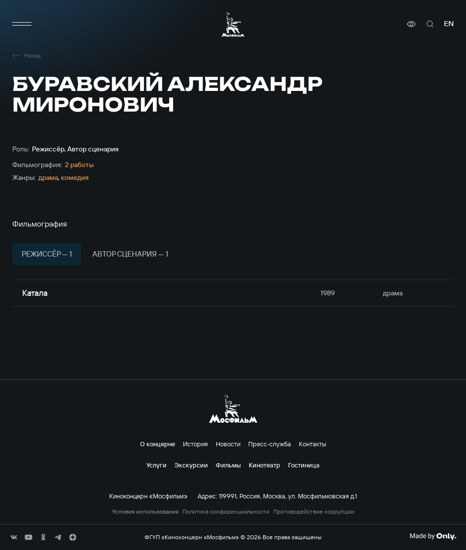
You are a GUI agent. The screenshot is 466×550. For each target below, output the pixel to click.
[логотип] (233, 24)
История (195, 444)
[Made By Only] (432, 536)
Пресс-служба (269, 444)
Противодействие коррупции (313, 511)
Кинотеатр (264, 465)
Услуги (156, 465)
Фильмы (228, 465)
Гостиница (304, 465)
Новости (228, 444)
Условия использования (145, 511)
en (449, 24)
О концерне (157, 444)
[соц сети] (14, 537)
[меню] (22, 24)
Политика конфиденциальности (225, 511)
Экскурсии (191, 465)
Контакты (312, 444)
